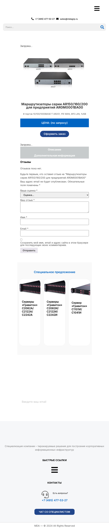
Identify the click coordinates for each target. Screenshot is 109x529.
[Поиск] (102, 27)
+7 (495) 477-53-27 (54, 500)
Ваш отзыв (27, 200)
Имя (23, 217)
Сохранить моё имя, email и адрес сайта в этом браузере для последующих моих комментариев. (54, 243)
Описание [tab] (54, 149)
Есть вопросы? (60, 493)
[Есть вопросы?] (45, 494)
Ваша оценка (28, 190)
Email (24, 228)
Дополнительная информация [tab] (54, 155)
